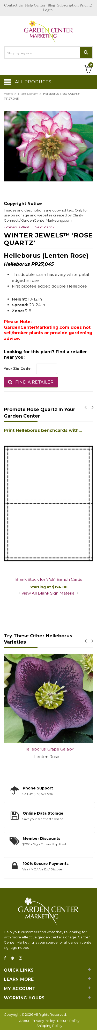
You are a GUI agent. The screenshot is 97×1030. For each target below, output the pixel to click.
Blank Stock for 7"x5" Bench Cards (48, 579)
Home (8, 94)
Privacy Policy (43, 1021)
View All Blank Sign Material (48, 593)
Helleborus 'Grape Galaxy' (49, 749)
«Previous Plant (16, 227)
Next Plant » (44, 227)
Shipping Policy (49, 1026)
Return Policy (68, 1021)
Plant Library (28, 94)
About (24, 1021)
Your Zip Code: (18, 368)
